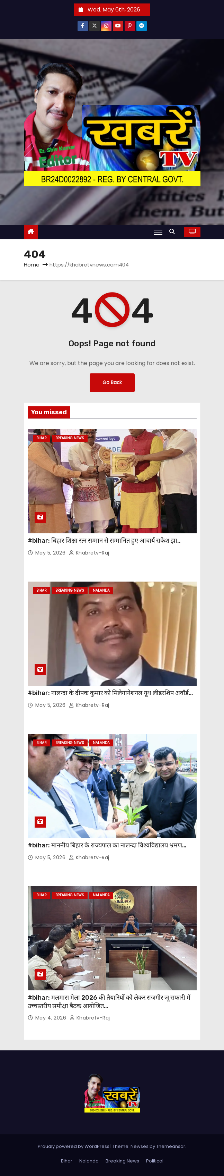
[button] (174, 231)
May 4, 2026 (51, 1017)
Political (154, 1161)
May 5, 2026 (51, 552)
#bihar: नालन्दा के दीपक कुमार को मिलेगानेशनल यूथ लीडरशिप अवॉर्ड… (110, 693)
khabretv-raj (89, 552)
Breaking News (69, 438)
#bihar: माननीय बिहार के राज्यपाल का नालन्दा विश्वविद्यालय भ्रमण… (107, 845)
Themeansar (170, 1146)
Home (31, 264)
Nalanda (101, 590)
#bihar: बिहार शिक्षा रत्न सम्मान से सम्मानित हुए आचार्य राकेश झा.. (104, 540)
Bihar (41, 438)
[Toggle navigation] (158, 232)
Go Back (112, 382)
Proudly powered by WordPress (74, 1146)
